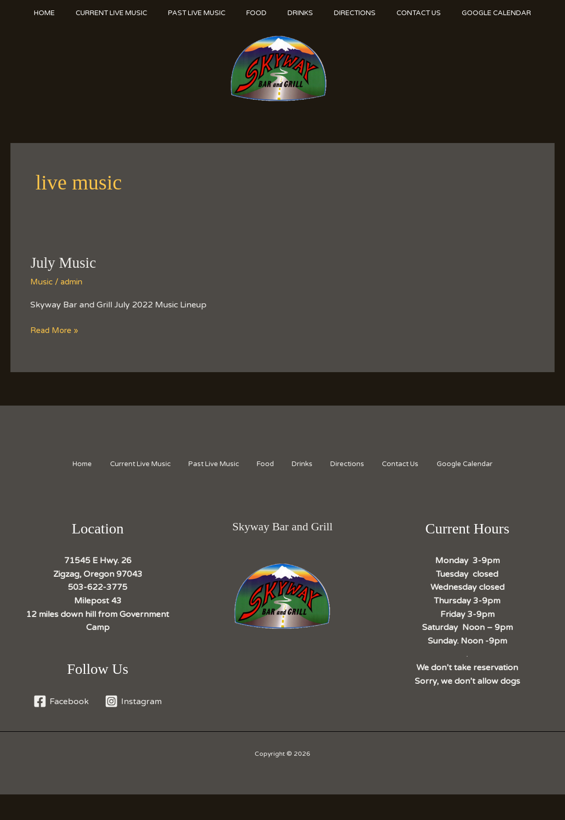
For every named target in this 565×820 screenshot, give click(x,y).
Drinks (318, 13)
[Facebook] (61, 726)
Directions (378, 13)
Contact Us (447, 13)
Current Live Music (114, 13)
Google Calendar (66, 39)
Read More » (55, 356)
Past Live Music (204, 13)
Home (41, 13)
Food (269, 13)
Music (41, 307)
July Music (65, 288)
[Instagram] (134, 726)
